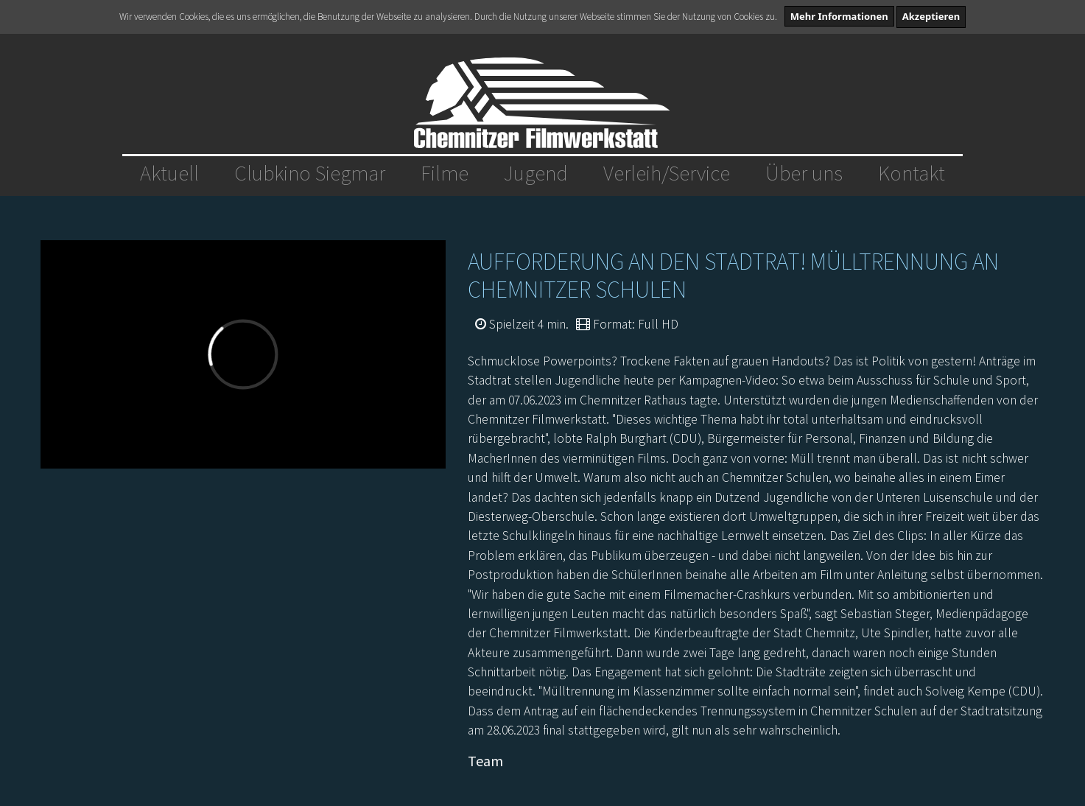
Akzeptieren (931, 16)
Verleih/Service (666, 173)
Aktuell (169, 173)
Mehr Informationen (839, 16)
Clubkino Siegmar (309, 173)
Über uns (804, 173)
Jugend (536, 173)
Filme (444, 173)
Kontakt (911, 173)
